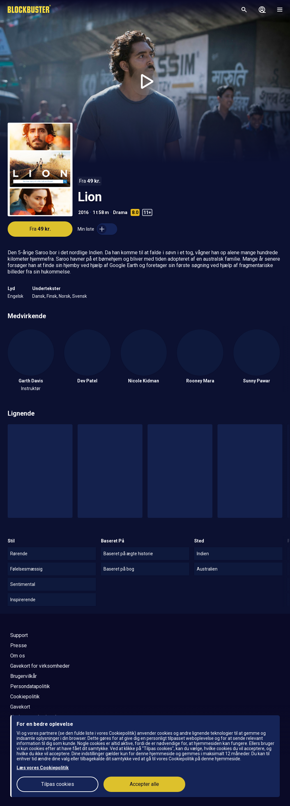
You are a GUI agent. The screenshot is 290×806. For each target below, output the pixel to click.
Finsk (52, 296)
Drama (120, 212)
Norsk (64, 296)
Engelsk (15, 296)
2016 (83, 212)
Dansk (38, 296)
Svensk (79, 296)
